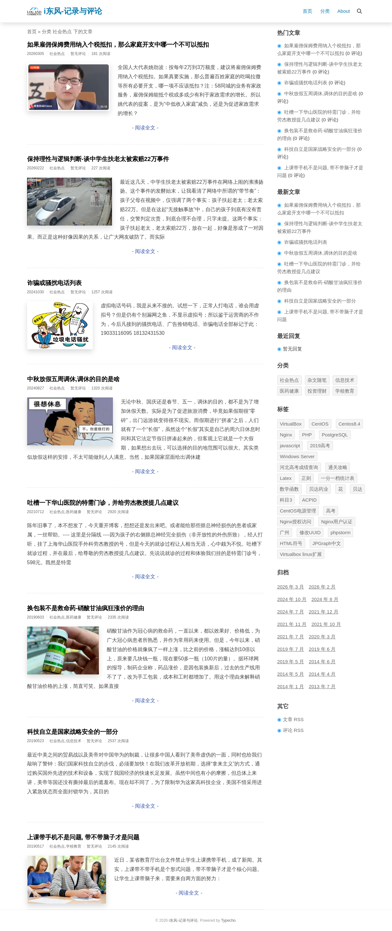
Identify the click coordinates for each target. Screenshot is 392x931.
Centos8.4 (349, 424)
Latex (286, 478)
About (343, 11)
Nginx (286, 434)
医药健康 (289, 391)
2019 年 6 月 (322, 649)
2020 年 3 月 (322, 636)
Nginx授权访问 (295, 521)
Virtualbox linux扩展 (301, 554)
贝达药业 (318, 489)
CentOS (320, 424)
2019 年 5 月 (290, 661)
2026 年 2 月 (322, 586)
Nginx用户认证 (336, 521)
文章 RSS (293, 719)
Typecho (228, 920)
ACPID (309, 500)
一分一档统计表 (337, 478)
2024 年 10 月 (292, 599)
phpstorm (340, 532)
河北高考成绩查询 (299, 467)
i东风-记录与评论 (64, 11)
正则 (306, 478)
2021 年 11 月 (292, 624)
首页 (307, 11)
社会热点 (289, 380)
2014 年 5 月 (290, 674)
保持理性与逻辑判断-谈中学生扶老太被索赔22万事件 (98, 159)
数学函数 (289, 489)
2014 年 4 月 (322, 674)
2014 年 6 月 (322, 661)
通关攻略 (337, 467)
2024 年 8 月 (324, 599)
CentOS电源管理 (298, 510)
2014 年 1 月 (290, 686)
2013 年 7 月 (322, 686)
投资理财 (317, 391)
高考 (331, 510)
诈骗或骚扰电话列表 (54, 283)
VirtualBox (290, 424)
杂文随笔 (317, 380)
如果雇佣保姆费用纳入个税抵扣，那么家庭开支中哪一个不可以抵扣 (118, 44)
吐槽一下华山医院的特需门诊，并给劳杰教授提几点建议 (103, 502)
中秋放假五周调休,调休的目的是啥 (73, 379)
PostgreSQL (335, 434)
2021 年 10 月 (326, 624)
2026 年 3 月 (290, 586)
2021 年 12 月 (323, 611)
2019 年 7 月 (290, 649)
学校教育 (344, 391)
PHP (307, 434)
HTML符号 (291, 543)
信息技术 (344, 380)
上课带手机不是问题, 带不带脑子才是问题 (83, 837)
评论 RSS (293, 730)
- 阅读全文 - (145, 127)
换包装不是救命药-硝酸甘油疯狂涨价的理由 (85, 608)
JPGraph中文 (326, 543)
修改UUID (310, 532)
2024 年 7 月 (290, 611)
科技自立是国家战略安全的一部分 (72, 731)
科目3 (286, 500)
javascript (290, 445)
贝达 (357, 489)
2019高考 (320, 445)
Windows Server (297, 456)
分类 (325, 11)
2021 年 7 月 (290, 636)
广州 (284, 532)
